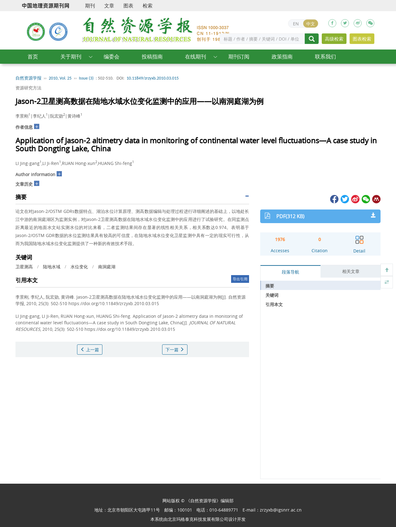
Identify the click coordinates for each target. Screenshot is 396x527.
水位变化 (79, 267)
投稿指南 (152, 56)
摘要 (269, 286)
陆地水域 (51, 267)
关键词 (271, 295)
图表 (128, 5)
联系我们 (325, 56)
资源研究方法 (28, 88)
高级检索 (334, 39)
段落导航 (290, 272)
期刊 (90, 5)
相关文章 (350, 271)
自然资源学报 (28, 78)
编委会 (111, 56)
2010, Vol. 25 (60, 78)
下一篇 (175, 349)
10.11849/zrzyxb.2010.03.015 (153, 78)
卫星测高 (24, 267)
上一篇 (89, 349)
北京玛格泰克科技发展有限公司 (198, 519)
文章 (109, 5)
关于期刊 (70, 56)
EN (296, 24)
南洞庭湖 (106, 267)
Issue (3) (86, 78)
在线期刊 (195, 56)
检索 (148, 5)
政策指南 (282, 56)
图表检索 (362, 39)
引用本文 (274, 304)
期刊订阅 (238, 56)
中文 (310, 24)
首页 (33, 56)
